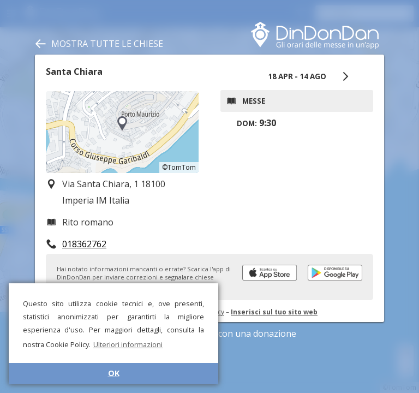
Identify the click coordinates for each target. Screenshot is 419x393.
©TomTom (179, 167)
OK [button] (113, 373)
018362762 (84, 244)
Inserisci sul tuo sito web (274, 312)
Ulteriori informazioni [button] (128, 344)
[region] (122, 132)
